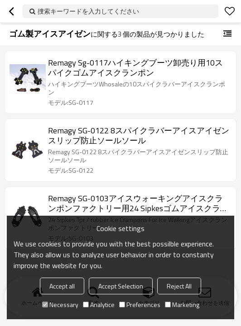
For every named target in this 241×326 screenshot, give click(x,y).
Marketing (182, 304)
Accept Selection (120, 286)
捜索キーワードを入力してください (88, 11)
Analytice (99, 304)
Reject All (179, 286)
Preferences (139, 304)
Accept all (62, 286)
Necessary (60, 304)
